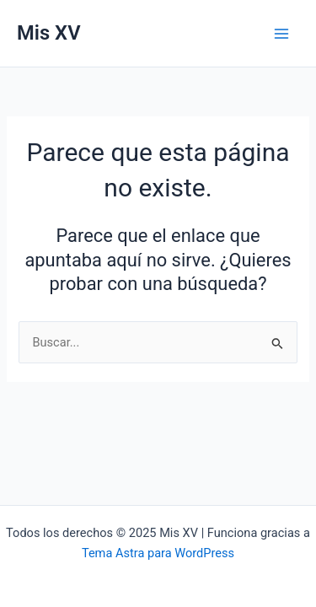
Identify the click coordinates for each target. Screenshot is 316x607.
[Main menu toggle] (281, 33)
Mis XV (49, 33)
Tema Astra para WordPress (158, 553)
